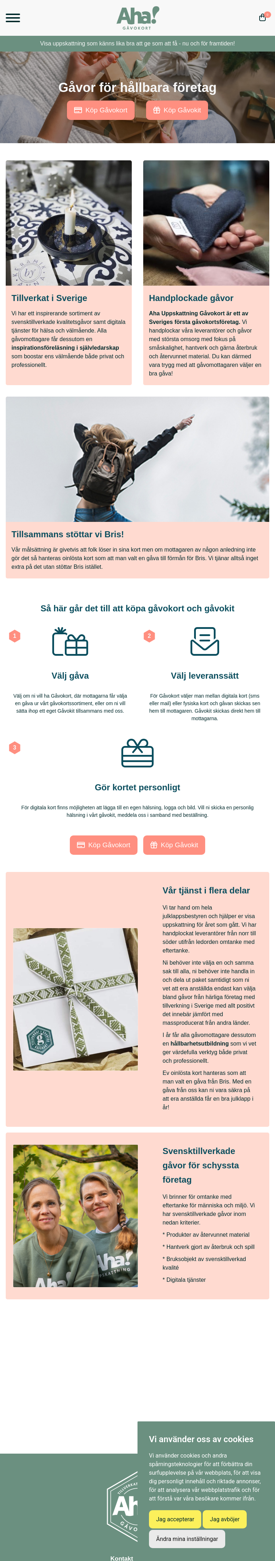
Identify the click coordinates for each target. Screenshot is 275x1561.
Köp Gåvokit (177, 110)
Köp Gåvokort (100, 110)
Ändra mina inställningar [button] (187, 1539)
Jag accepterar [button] (175, 1519)
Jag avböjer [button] (225, 1519)
